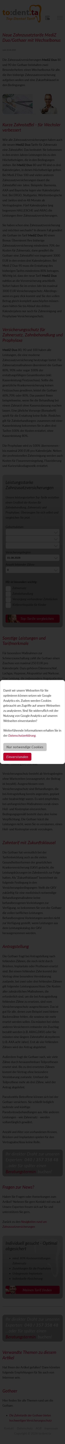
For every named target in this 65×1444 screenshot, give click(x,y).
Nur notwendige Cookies (25, 747)
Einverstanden (17, 757)
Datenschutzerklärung (22, 735)
